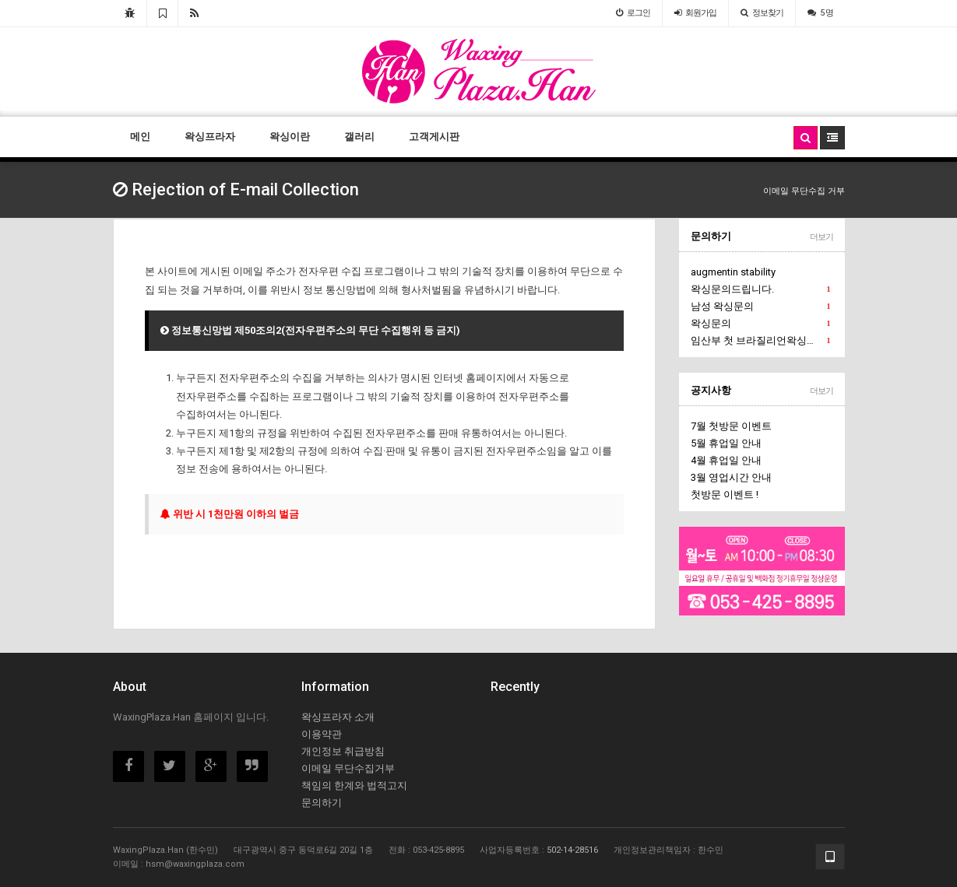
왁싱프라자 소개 (338, 717)
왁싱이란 (289, 136)
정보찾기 (762, 13)
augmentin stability (733, 272)
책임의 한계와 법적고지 (354, 785)
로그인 (633, 13)
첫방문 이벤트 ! (724, 494)
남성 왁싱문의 (760, 306)
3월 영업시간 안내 (731, 477)
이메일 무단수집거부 (348, 768)
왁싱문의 (760, 323)
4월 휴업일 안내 (726, 460)
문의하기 (711, 236)
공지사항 (711, 390)
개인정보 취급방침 (343, 751)
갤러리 (359, 136)
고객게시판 (434, 136)
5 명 (820, 13)
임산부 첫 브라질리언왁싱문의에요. (762, 340)
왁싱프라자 (210, 136)
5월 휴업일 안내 (726, 443)
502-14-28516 (572, 850)
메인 (140, 136)
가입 (695, 13)
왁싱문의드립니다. (760, 289)
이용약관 (321, 734)
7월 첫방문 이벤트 (731, 426)
